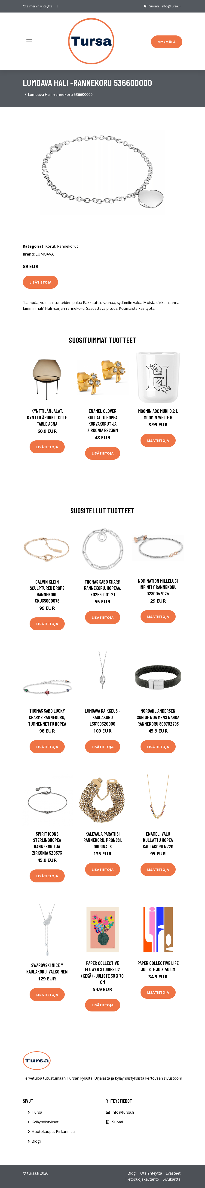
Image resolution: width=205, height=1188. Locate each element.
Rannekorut (67, 246)
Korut (50, 246)
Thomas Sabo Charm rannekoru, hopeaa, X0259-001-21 (102, 588)
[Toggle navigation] (29, 41)
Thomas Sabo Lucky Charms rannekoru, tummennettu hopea (47, 717)
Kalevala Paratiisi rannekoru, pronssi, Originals (102, 840)
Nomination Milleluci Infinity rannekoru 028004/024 (158, 587)
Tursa (37, 1112)
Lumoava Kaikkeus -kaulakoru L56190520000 (102, 717)
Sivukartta (172, 1179)
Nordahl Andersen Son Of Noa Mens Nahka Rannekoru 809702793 (158, 717)
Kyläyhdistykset (45, 1122)
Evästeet (173, 1173)
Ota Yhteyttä (151, 1173)
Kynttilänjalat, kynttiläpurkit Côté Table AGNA (47, 417)
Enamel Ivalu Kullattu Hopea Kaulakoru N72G (158, 840)
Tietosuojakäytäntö (142, 1179)
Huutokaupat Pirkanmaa (53, 1131)
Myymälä (167, 41)
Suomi (154, 6)
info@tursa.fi (171, 6)
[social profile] (57, 6)
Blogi (36, 1141)
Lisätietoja (40, 282)
